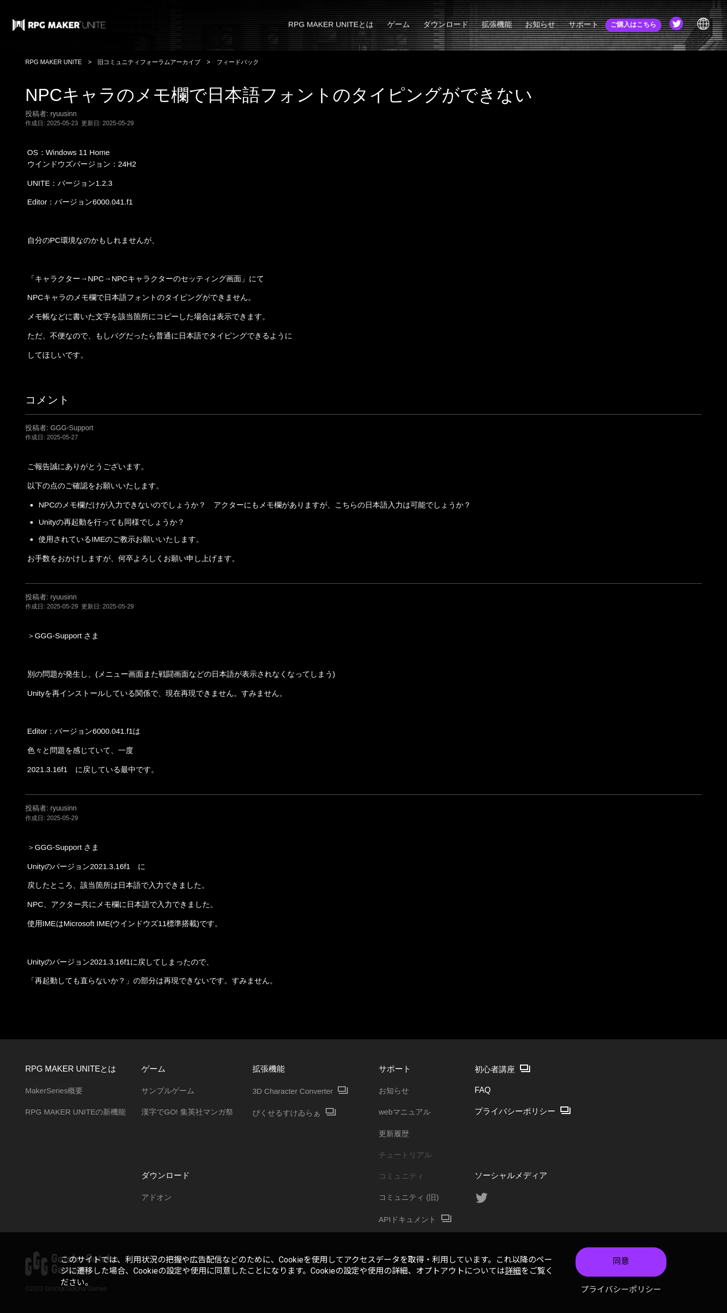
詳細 (513, 1271)
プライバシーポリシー (621, 1289)
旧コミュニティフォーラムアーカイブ (148, 62)
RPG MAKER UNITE (53, 62)
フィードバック (238, 62)
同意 (621, 1261)
